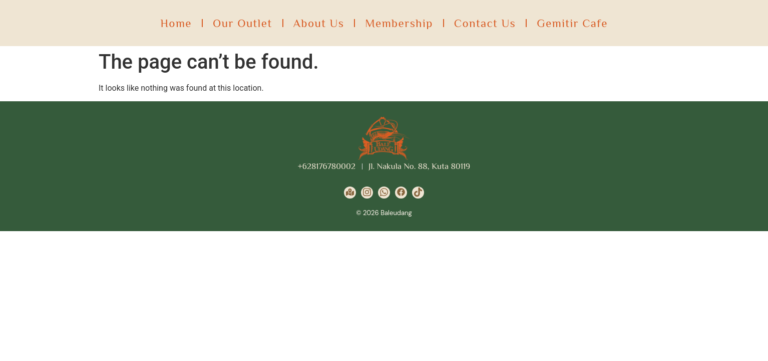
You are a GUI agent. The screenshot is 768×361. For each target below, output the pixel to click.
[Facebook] (401, 193)
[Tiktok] (418, 193)
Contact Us (485, 23)
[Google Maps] (350, 193)
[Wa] (384, 193)
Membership (399, 23)
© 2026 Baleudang (384, 213)
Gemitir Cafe (572, 23)
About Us (318, 23)
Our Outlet (242, 23)
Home (176, 23)
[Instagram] (367, 193)
